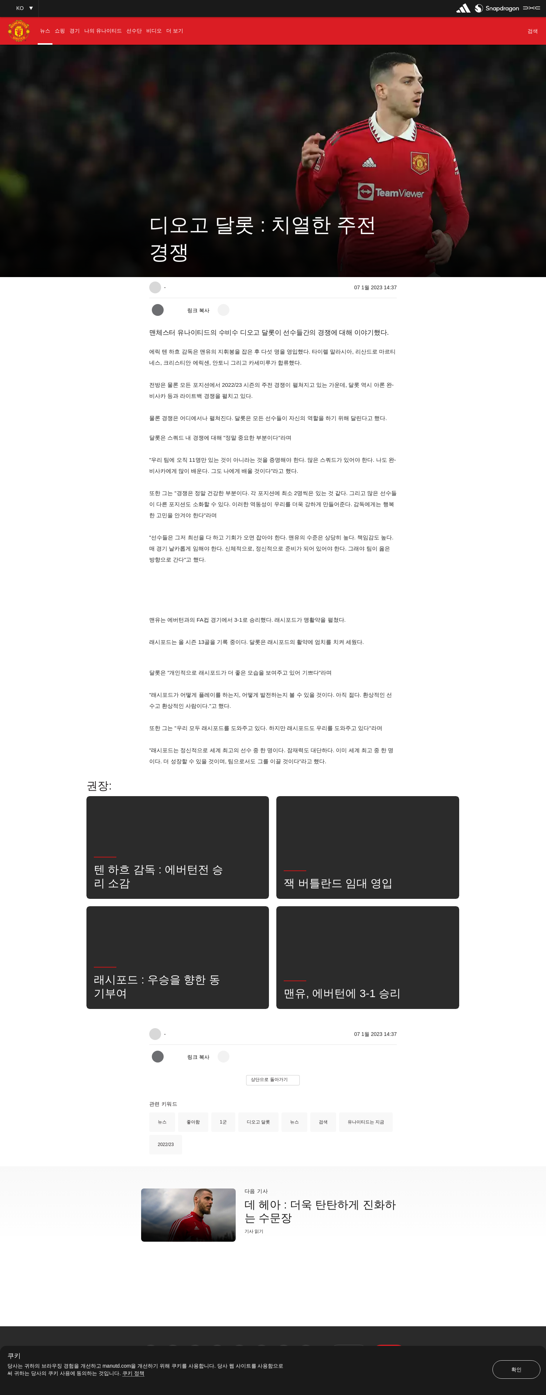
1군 (223, 1122)
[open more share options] (223, 310)
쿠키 (14, 1356)
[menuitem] (45, 31)
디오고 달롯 (258, 1122)
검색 (323, 1122)
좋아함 (193, 1122)
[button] (19, 8)
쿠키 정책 (133, 1373)
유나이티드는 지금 (366, 1122)
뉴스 (162, 1122)
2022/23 (166, 1144)
